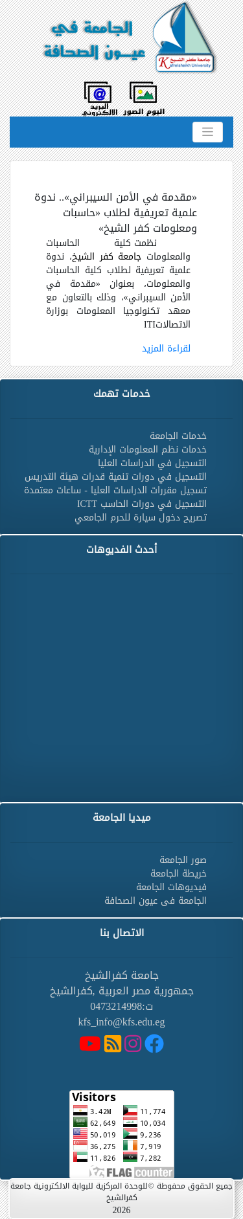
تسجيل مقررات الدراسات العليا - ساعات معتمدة (115, 490)
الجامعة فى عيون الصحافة (155, 901)
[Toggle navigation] (207, 132)
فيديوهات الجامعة (171, 887)
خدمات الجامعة (178, 436)
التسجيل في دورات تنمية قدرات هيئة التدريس (116, 477)
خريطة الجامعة (178, 873)
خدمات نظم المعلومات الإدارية (148, 449)
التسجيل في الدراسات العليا (152, 463)
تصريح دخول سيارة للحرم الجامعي (141, 517)
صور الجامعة (183, 860)
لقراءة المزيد (166, 348)
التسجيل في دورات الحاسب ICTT (142, 504)
